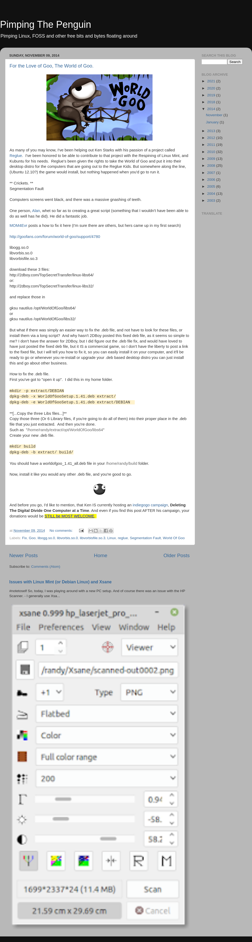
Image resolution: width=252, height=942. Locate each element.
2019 (211, 95)
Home (100, 555)
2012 (211, 138)
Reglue (16, 156)
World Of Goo (174, 538)
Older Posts (176, 555)
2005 (211, 186)
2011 (211, 145)
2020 (211, 88)
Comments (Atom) (45, 567)
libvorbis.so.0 (67, 538)
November (214, 115)
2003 (211, 200)
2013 (211, 131)
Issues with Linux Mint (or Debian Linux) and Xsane (60, 582)
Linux (111, 538)
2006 (211, 180)
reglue (123, 538)
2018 (211, 102)
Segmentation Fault (145, 538)
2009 (211, 159)
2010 (211, 152)
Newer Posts (23, 555)
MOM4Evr (18, 225)
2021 (211, 81)
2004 (211, 194)
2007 (211, 173)
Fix (24, 538)
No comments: (62, 531)
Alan (36, 211)
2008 (211, 166)
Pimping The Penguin (45, 24)
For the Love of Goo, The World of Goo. (52, 66)
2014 (211, 109)
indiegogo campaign (150, 505)
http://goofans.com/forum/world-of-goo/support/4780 (55, 237)
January (213, 122)
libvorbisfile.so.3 (92, 538)
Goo (32, 538)
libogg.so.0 (46, 538)
